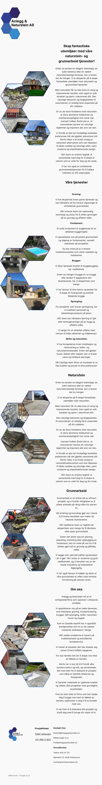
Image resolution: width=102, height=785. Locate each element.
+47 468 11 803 (43, 739)
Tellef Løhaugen (43, 734)
